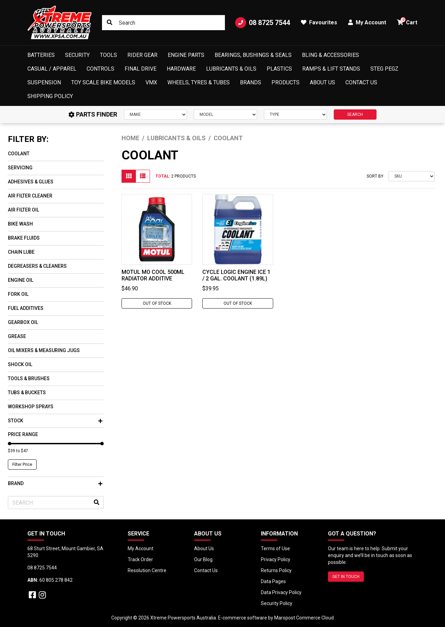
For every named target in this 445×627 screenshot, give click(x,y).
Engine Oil (20, 280)
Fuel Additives (25, 308)
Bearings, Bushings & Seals (253, 55)
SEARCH (355, 114)
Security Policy (276, 603)
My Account (140, 548)
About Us (322, 82)
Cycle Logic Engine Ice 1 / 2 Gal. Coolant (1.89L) (236, 275)
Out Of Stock (157, 303)
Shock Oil (20, 364)
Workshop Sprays (30, 406)
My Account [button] (367, 22)
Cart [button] (407, 21)
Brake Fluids (24, 238)
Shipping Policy (50, 96)
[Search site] (109, 22)
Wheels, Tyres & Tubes (198, 82)
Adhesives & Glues (30, 181)
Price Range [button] (23, 434)
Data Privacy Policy (281, 592)
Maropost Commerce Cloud (304, 617)
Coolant (18, 153)
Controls (100, 68)
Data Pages (273, 581)
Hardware (181, 68)
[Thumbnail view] (129, 176)
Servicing (20, 167)
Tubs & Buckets (27, 392)
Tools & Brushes (29, 378)
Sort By (375, 176)
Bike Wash (20, 224)
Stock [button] (55, 420)
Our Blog (203, 559)
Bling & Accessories (330, 55)
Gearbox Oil (23, 322)
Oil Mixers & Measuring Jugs (44, 350)
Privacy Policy (275, 559)
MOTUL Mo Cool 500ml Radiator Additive (153, 275)
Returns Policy (276, 570)
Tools (108, 55)
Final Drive (140, 68)
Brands (250, 82)
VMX (151, 82)
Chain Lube (21, 252)
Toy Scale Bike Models (103, 82)
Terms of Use (275, 548)
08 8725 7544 (262, 22)
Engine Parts (186, 55)
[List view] (143, 176)
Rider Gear (142, 55)
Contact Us (361, 82)
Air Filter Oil (23, 210)
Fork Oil (18, 294)
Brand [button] (55, 483)
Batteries (41, 55)
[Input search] (163, 22)
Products (285, 82)
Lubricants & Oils (231, 68)
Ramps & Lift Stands (331, 68)
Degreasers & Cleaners (37, 266)
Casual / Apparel (51, 68)
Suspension (44, 82)
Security (77, 55)
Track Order (140, 559)
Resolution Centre (147, 570)
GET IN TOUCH (345, 576)
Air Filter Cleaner (30, 195)
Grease (17, 336)
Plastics (279, 68)
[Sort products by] (412, 176)
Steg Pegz (384, 68)
